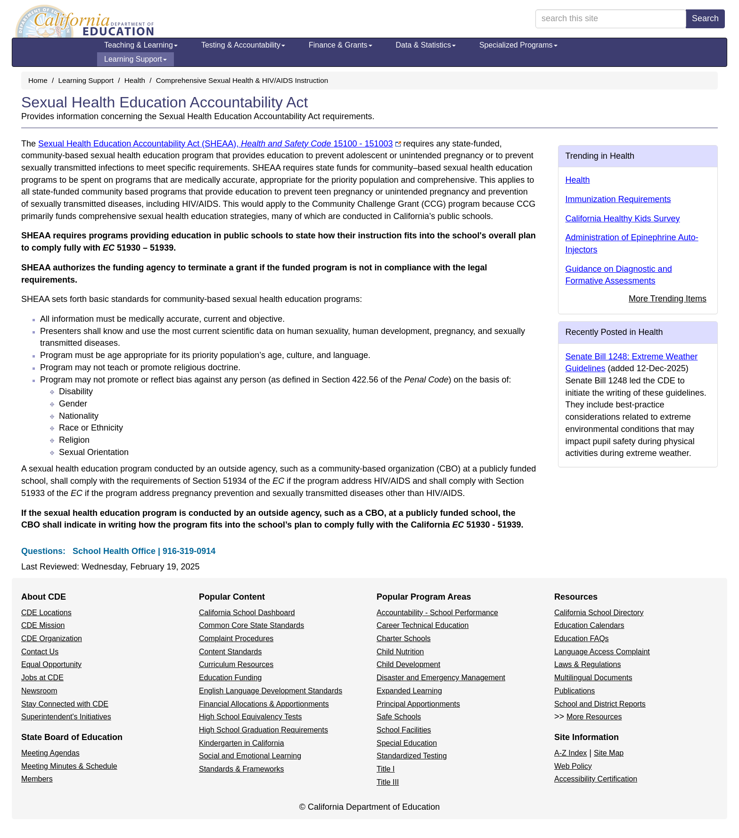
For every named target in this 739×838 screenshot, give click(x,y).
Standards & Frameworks (241, 769)
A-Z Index (570, 753)
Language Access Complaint (602, 652)
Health (134, 80)
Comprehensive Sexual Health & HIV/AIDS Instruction (242, 80)
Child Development (408, 664)
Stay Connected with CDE (64, 704)
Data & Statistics (426, 45)
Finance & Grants (340, 45)
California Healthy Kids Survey (623, 218)
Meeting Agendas (50, 753)
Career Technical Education (422, 625)
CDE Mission (43, 625)
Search (705, 18)
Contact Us (39, 652)
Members (37, 779)
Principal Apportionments (418, 704)
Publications (574, 691)
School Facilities (404, 730)
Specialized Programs (518, 45)
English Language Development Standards (270, 691)
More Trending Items (667, 298)
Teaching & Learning (141, 45)
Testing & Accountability (243, 45)
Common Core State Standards (251, 625)
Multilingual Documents (593, 678)
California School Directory (598, 613)
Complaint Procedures (236, 639)
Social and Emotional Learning (250, 756)
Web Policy (573, 766)
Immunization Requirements (618, 199)
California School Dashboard (247, 613)
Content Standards (230, 652)
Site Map (609, 753)
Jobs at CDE (42, 678)
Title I (386, 769)
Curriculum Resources (236, 664)
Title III (388, 782)
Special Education (407, 743)
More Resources (594, 717)
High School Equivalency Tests (250, 717)
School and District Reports (600, 704)
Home (38, 80)
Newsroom (39, 691)
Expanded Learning (409, 691)
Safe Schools (399, 717)
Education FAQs (581, 639)
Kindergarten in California (241, 743)
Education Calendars (589, 625)
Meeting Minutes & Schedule (69, 766)
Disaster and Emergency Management (441, 678)
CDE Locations (46, 613)
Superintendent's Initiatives (66, 717)
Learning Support (135, 59)
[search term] (610, 18)
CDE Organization (51, 639)
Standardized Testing (412, 756)
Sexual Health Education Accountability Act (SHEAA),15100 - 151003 (215, 143)
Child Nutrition (400, 652)
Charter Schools (404, 639)
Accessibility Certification (595, 779)
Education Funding (230, 678)
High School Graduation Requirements (263, 730)
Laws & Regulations (587, 664)
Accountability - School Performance (437, 613)
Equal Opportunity (51, 664)
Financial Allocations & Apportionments (264, 704)
